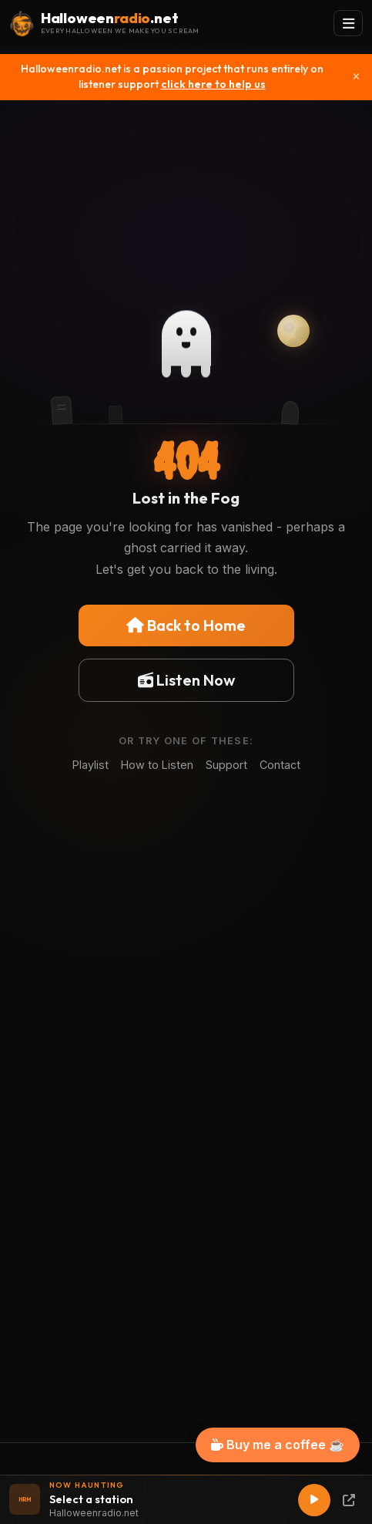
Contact (280, 764)
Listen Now (186, 680)
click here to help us (213, 84)
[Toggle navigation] (348, 23)
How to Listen (157, 764)
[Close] (356, 77)
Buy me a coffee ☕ (277, 1444)
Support (226, 764)
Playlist (90, 764)
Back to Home (186, 625)
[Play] (314, 1500)
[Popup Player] (349, 1500)
